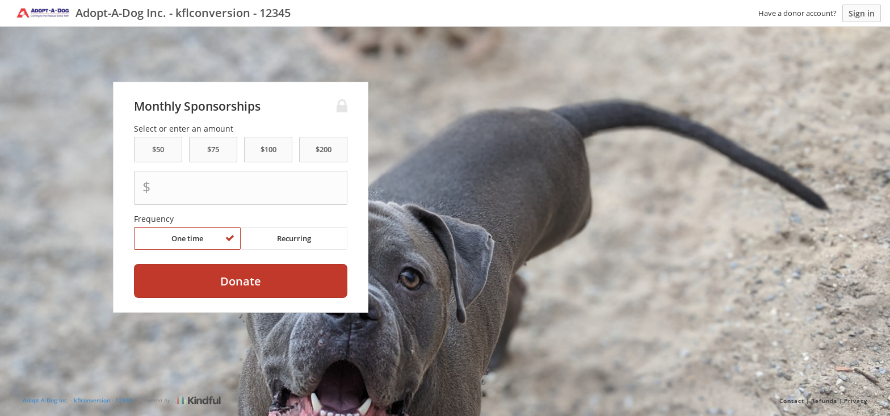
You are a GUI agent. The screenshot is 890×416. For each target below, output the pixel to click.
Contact (791, 401)
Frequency (154, 219)
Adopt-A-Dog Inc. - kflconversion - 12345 (77, 400)
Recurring (294, 238)
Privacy (855, 401)
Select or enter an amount (183, 129)
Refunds (824, 401)
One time (202, 238)
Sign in (862, 13)
